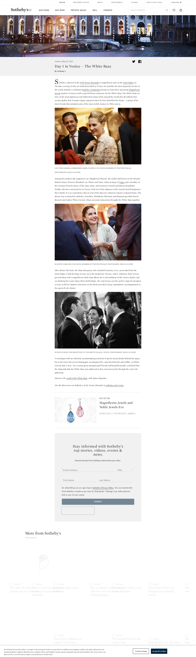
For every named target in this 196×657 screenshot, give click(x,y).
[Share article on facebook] (139, 61)
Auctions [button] (44, 10)
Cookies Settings (141, 651)
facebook (87, 619)
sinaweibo (159, 618)
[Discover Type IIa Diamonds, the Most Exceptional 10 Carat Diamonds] (120, 568)
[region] (98, 651)
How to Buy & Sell (154, 2)
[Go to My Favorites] (174, 10)
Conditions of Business (126, 643)
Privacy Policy (92, 639)
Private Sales (78, 10)
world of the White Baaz (76, 378)
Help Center (63, 634)
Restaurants (117, 2)
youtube (134, 618)
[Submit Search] (167, 10)
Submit (98, 502)
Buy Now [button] (60, 10)
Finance (108, 10)
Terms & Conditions (124, 639)
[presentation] (78, 510)
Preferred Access (81, 2)
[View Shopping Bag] (180, 10)
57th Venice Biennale (89, 82)
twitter (64, 619)
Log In (62, 2)
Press (89, 634)
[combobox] (149, 10)
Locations (62, 639)
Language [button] (175, 2)
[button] (99, 534)
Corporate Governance (97, 643)
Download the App (66, 643)
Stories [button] (134, 2)
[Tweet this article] (133, 61)
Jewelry (58, 61)
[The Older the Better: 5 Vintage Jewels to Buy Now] (53, 568)
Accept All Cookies (159, 651)
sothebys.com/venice (115, 385)
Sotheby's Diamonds (91, 89)
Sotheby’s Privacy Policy (103, 487)
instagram (110, 619)
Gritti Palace (128, 82)
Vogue (122, 182)
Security (118, 634)
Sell (95, 10)
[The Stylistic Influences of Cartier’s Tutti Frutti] (165, 584)
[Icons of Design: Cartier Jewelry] (165, 552)
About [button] (100, 2)
